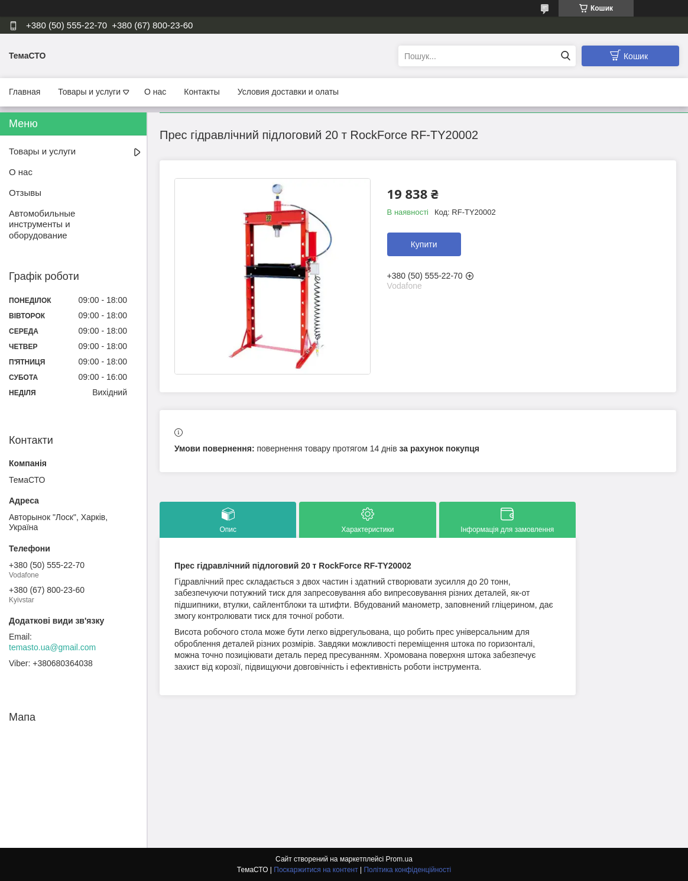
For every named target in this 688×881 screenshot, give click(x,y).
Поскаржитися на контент (316, 870)
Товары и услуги (89, 91)
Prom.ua (399, 859)
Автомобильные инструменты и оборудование (42, 224)
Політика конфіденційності (407, 870)
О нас (155, 91)
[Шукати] (565, 56)
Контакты (201, 91)
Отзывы (25, 193)
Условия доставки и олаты (288, 91)
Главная (24, 91)
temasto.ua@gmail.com (52, 647)
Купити (424, 244)
